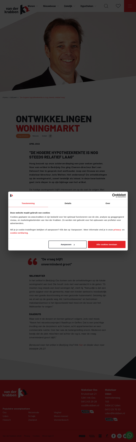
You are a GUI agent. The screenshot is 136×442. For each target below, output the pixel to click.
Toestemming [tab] (28, 203)
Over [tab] (108, 203)
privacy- (117, 230)
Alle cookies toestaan (106, 244)
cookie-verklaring (19, 233)
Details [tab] (68, 203)
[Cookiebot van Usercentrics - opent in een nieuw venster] (114, 195)
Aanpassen (68, 244)
